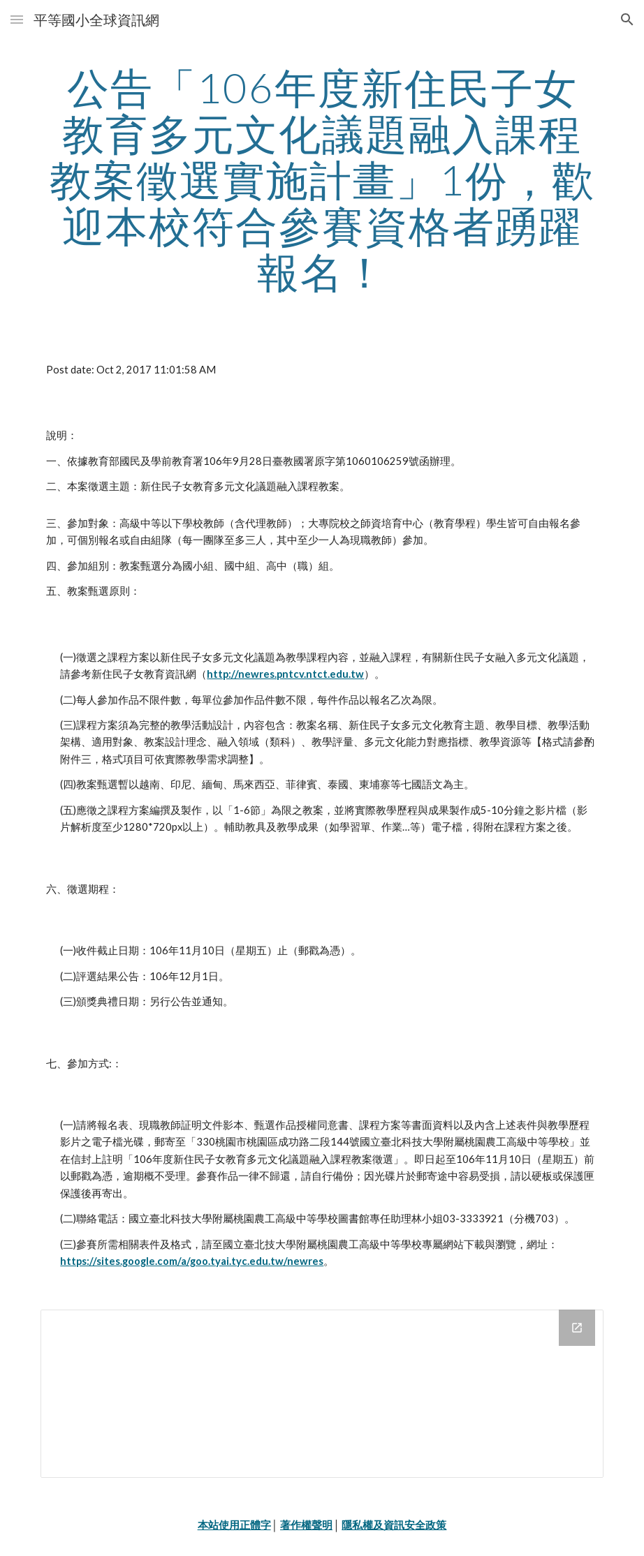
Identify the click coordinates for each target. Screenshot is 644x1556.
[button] (17, 19)
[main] (322, 179)
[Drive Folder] (322, 1394)
